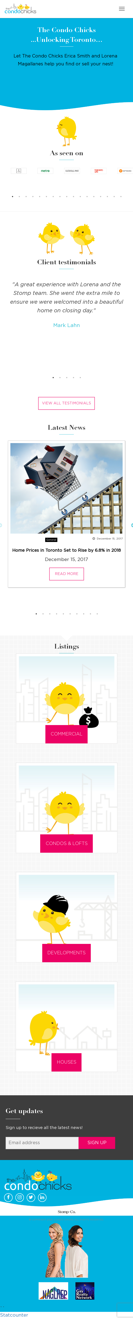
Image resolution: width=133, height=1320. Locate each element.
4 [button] (32, 196)
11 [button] (80, 196)
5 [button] (39, 196)
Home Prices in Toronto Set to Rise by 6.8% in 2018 (66, 550)
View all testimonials (66, 403)
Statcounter (14, 1316)
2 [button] (19, 196)
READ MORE (66, 574)
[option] (19, 172)
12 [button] (87, 196)
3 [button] (26, 196)
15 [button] (107, 196)
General (51, 540)
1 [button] (12, 196)
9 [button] (66, 196)
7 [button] (53, 196)
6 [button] (46, 196)
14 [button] (100, 196)
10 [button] (73, 196)
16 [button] (114, 196)
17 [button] (121, 196)
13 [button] (93, 196)
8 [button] (60, 196)
